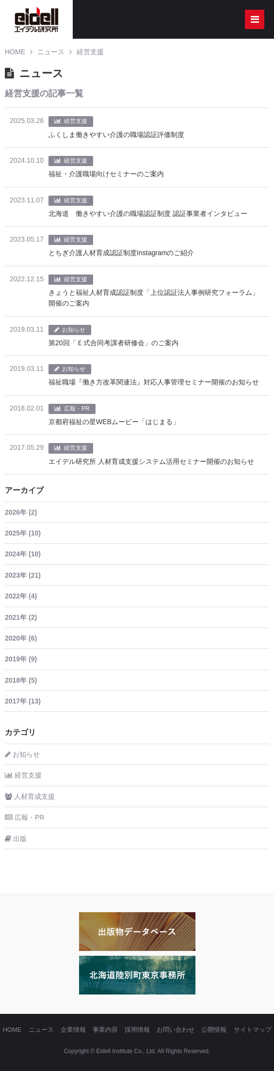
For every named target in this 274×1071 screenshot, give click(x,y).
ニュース (50, 52)
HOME (15, 52)
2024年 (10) (23, 554)
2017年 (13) (23, 701)
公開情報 (213, 1029)
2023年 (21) (23, 575)
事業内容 (105, 1029)
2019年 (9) (21, 659)
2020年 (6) (21, 638)
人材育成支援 (30, 796)
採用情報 (137, 1029)
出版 (16, 838)
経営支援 (90, 52)
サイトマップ (253, 1029)
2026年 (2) (21, 512)
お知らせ (22, 754)
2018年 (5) (21, 680)
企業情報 (73, 1029)
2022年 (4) (21, 596)
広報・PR (24, 817)
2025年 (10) (23, 533)
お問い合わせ (175, 1029)
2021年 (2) (21, 617)
